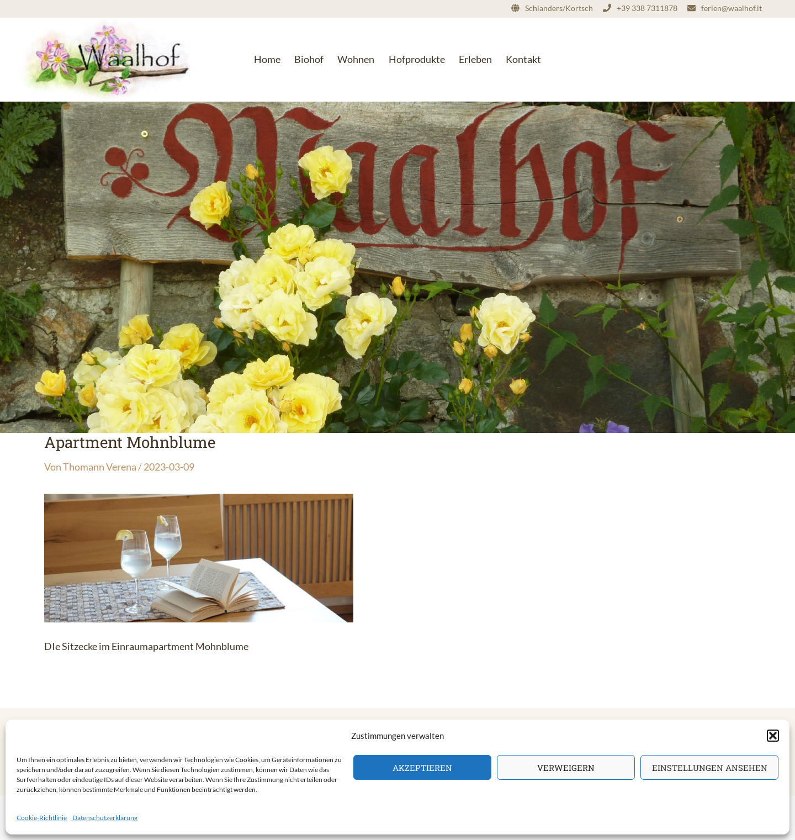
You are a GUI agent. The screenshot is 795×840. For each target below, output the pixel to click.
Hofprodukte (417, 59)
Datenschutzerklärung (104, 817)
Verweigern (566, 767)
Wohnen (355, 59)
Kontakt (523, 59)
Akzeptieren (422, 767)
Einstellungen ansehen (709, 767)
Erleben (475, 59)
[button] (772, 735)
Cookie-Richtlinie (42, 817)
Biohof (309, 59)
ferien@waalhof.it (731, 8)
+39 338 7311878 (647, 8)
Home (267, 59)
